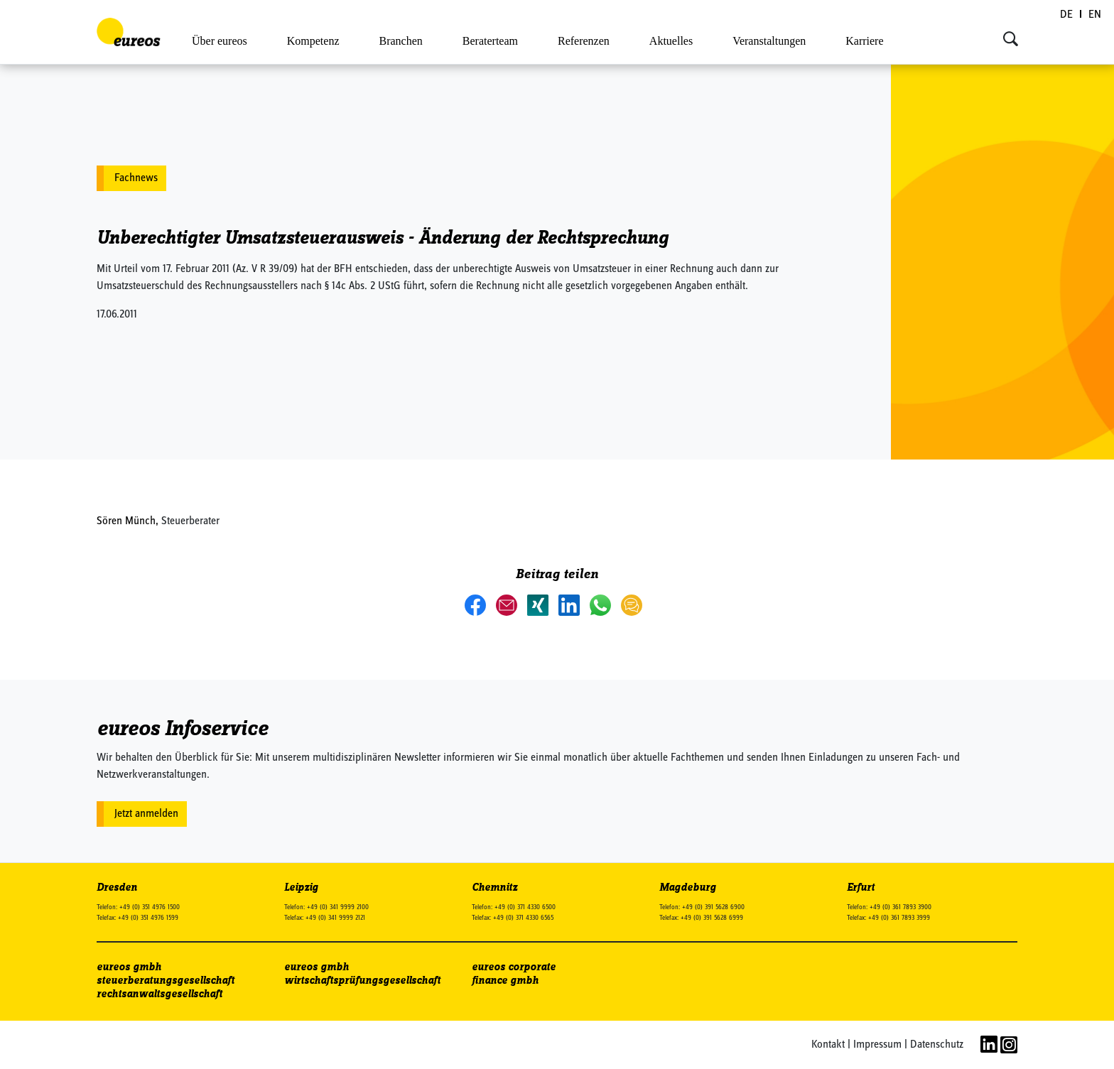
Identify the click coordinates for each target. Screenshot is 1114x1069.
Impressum (877, 1045)
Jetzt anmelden (146, 814)
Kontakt (828, 1045)
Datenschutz (936, 1045)
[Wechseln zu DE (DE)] (1067, 15)
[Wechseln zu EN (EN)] (1094, 15)
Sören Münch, (129, 521)
